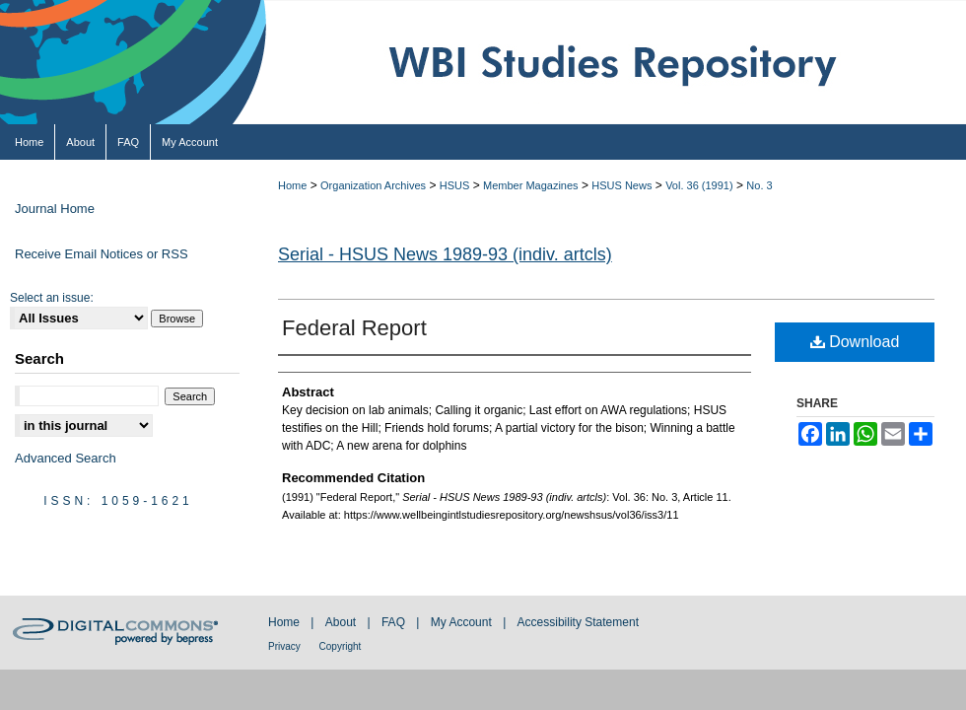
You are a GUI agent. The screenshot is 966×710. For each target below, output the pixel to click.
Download (855, 341)
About (342, 622)
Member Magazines (531, 185)
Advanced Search (65, 458)
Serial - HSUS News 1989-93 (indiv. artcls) (445, 254)
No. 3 (759, 185)
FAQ (394, 622)
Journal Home (55, 208)
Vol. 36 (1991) (699, 185)
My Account (463, 622)
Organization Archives (373, 185)
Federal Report (354, 328)
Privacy (286, 646)
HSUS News (621, 185)
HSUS (455, 185)
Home (292, 185)
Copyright (340, 646)
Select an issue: (52, 298)
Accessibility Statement (578, 622)
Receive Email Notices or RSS (101, 254)
